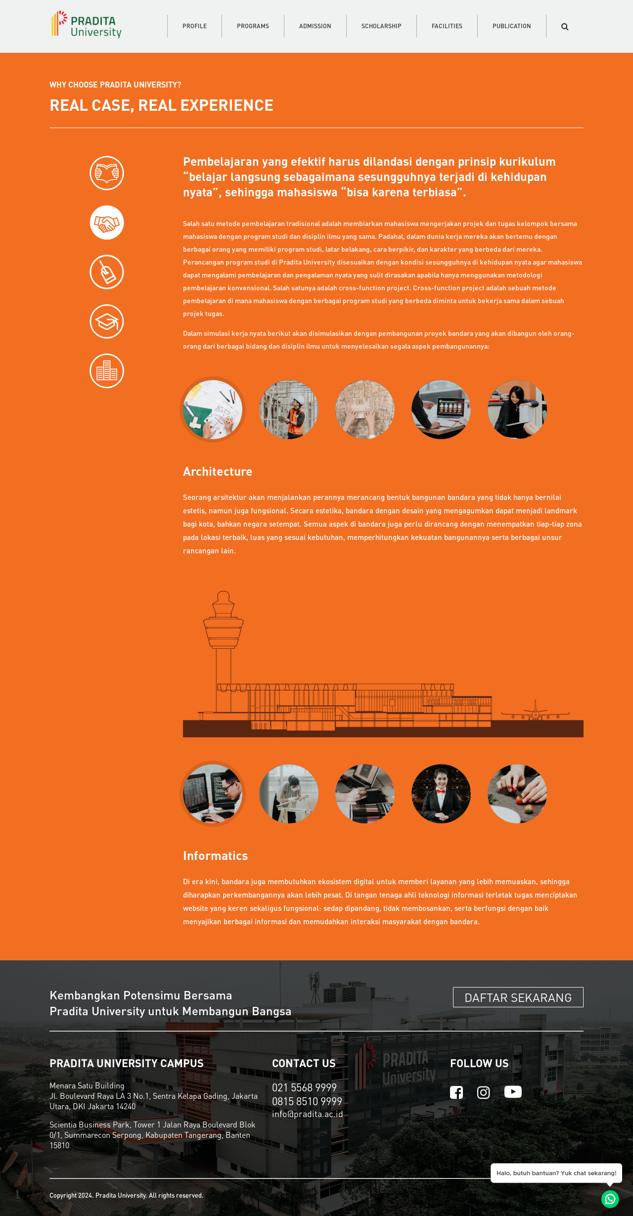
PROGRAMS (253, 26)
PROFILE (194, 26)
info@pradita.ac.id (307, 1113)
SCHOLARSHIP (382, 26)
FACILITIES (447, 26)
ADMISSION (315, 26)
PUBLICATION (512, 26)
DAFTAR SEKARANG (518, 997)
